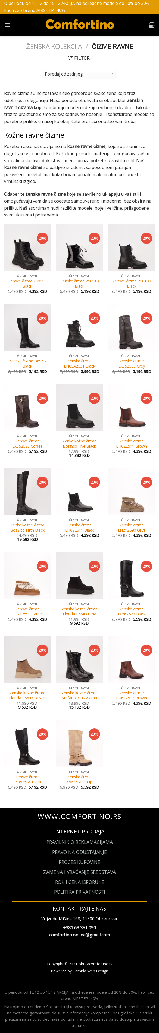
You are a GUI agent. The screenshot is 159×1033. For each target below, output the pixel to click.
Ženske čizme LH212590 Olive (132, 528)
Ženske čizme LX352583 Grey (131, 364)
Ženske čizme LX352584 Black (27, 780)
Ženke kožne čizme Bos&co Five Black (79, 444)
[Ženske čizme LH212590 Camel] (27, 575)
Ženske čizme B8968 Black (27, 364)
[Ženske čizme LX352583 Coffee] (27, 407)
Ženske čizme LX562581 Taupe (79, 780)
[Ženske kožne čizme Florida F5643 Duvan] (27, 659)
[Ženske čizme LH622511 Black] (79, 491)
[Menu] (7, 25)
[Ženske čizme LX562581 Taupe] (79, 743)
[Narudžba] (79, 74)
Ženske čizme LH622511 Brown (131, 444)
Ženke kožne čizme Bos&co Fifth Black (27, 528)
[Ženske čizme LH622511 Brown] (131, 407)
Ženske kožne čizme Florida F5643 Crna (79, 612)
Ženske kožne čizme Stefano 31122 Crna (79, 696)
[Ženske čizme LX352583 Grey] (131, 327)
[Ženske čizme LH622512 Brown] (131, 659)
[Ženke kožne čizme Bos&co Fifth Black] (27, 491)
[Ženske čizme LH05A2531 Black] (79, 327)
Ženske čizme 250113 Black (27, 284)
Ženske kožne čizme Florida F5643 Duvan (27, 696)
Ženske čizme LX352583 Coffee (27, 444)
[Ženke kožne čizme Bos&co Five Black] (79, 407)
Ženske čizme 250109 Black (132, 284)
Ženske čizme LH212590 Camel (27, 612)
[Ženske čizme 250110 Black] (79, 247)
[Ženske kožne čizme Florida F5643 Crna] (79, 575)
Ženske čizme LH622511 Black (79, 528)
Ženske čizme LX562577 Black (132, 612)
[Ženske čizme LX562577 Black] (131, 575)
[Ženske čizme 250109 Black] (131, 247)
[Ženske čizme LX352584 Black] (27, 743)
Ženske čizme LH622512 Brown (131, 696)
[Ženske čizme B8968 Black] (27, 327)
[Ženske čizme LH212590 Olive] (131, 491)
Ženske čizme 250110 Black (79, 284)
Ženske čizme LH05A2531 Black (79, 364)
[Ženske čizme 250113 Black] (27, 247)
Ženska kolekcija (54, 46)
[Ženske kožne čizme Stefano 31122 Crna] (79, 659)
